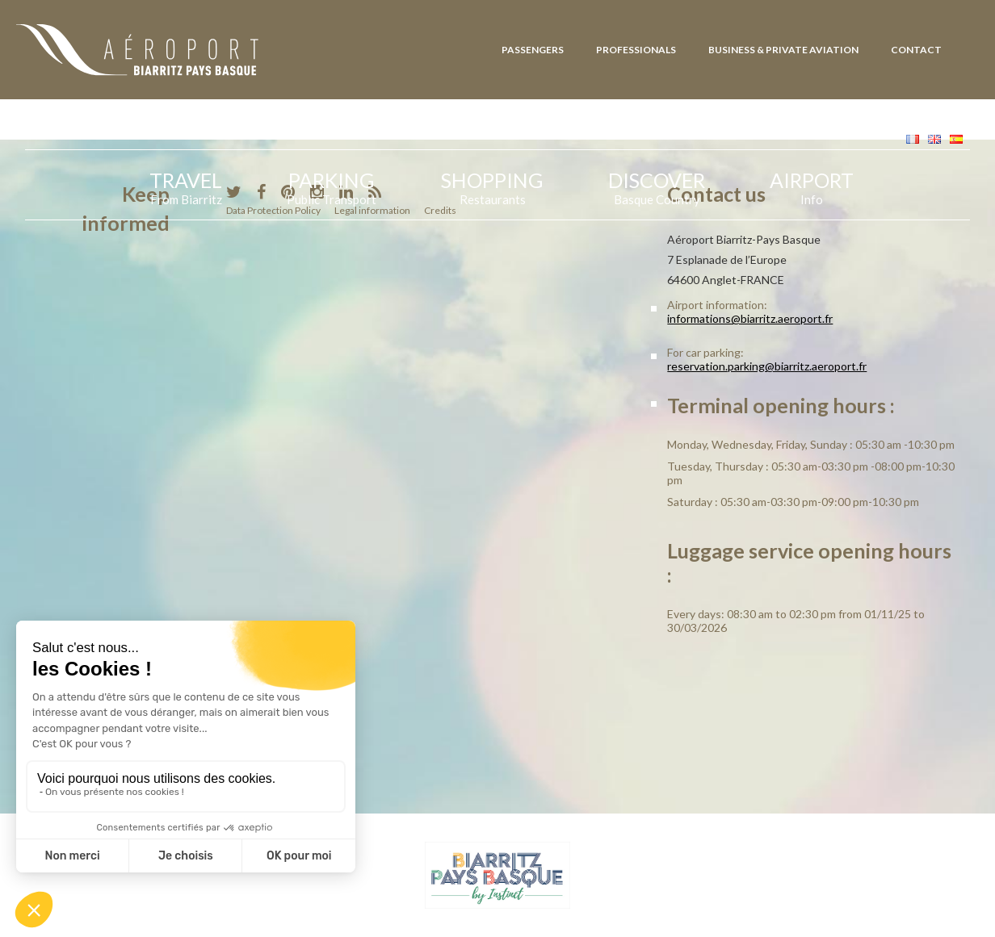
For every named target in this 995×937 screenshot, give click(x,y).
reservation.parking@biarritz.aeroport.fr (767, 366)
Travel (185, 185)
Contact (916, 50)
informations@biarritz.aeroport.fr (750, 318)
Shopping (492, 185)
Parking (331, 185)
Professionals (636, 50)
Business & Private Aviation (783, 50)
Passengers (533, 50)
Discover (656, 185)
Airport (812, 185)
